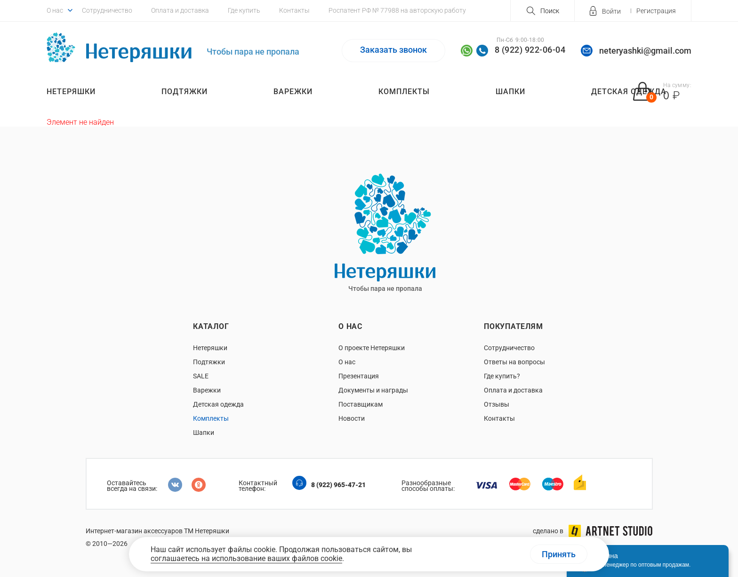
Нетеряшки (71, 91)
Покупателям (513, 326)
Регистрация (656, 11)
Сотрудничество (107, 10)
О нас (55, 10)
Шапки (510, 91)
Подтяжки (184, 91)
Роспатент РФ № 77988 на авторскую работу (397, 10)
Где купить (244, 10)
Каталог (211, 326)
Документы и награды (373, 390)
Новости (351, 418)
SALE (201, 376)
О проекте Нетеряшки (371, 348)
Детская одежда (218, 404)
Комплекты (404, 91)
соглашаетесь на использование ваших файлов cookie (246, 558)
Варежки (293, 91)
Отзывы (496, 404)
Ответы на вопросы (514, 362)
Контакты (294, 10)
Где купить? (502, 376)
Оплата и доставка (180, 10)
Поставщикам (360, 404)
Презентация (358, 376)
